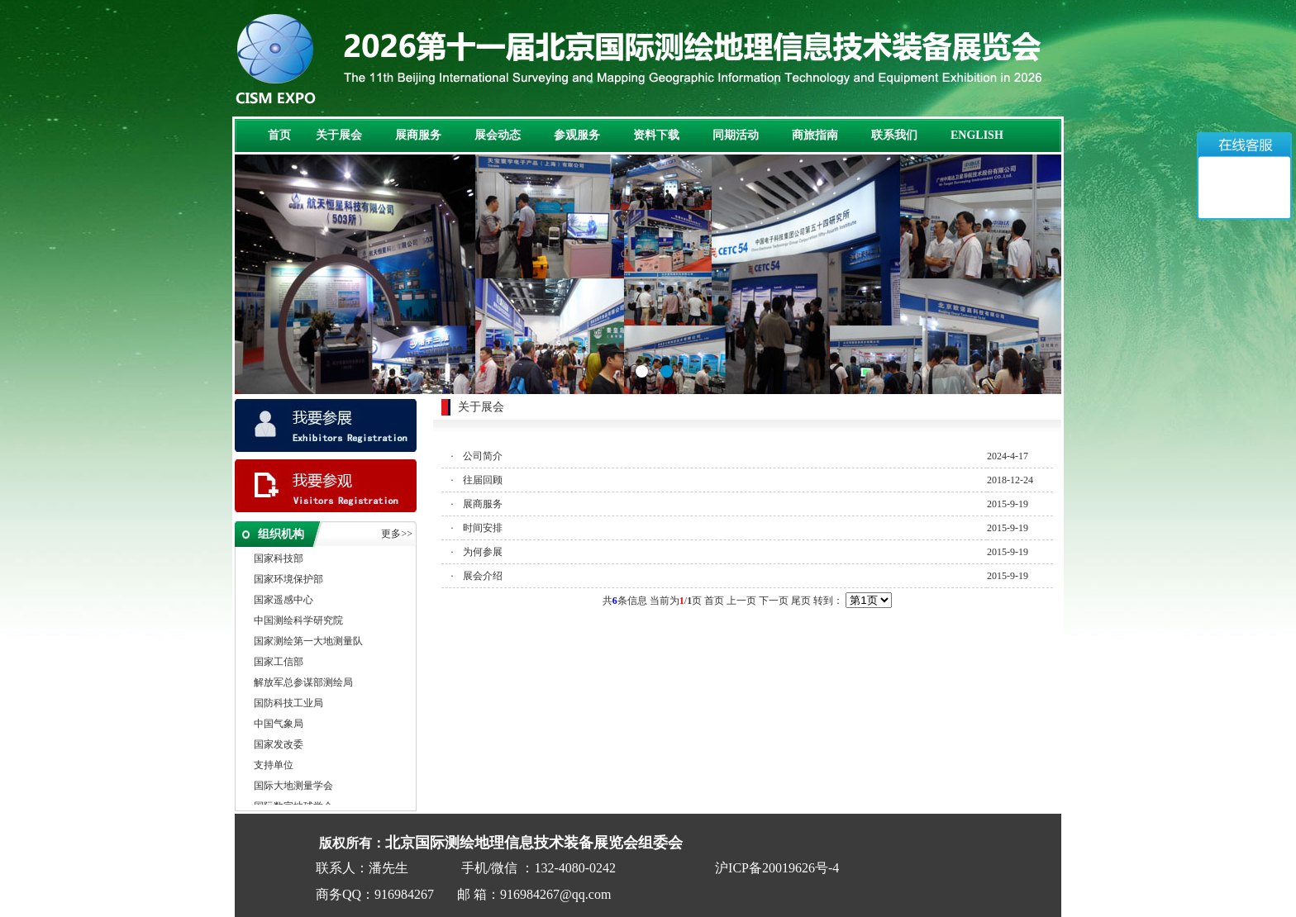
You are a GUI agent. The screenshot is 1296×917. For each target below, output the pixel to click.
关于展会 (339, 135)
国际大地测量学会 (293, 786)
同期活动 (735, 135)
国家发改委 (278, 745)
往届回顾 (483, 480)
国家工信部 (278, 662)
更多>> (396, 533)
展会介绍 (483, 576)
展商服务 (418, 135)
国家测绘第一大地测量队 (308, 642)
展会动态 (497, 135)
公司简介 (483, 456)
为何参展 (483, 552)
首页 (279, 135)
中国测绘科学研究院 (298, 621)
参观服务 (577, 135)
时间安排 (483, 528)
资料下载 (656, 135)
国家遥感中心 (283, 600)
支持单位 (273, 766)
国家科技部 (278, 559)
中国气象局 (278, 724)
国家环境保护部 (288, 580)
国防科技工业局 (288, 704)
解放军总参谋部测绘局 (303, 683)
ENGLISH (977, 135)
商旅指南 (815, 135)
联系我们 (894, 135)
